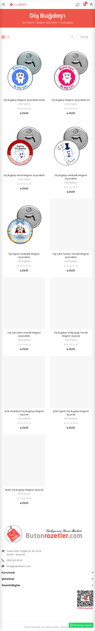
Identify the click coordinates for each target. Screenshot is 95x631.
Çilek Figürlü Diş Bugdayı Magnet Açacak (71, 413)
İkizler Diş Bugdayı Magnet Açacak (24, 489)
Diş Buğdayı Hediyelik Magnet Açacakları (70, 177)
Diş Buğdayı (70, 182)
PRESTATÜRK (65, 627)
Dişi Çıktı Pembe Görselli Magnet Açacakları (71, 255)
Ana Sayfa (24, 103)
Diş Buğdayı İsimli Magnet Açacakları (24, 175)
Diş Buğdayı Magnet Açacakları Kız (71, 100)
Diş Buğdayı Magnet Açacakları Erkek (24, 100)
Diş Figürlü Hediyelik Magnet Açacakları (24, 255)
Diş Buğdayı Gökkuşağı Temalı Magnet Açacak (71, 334)
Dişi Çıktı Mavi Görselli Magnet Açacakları (24, 334)
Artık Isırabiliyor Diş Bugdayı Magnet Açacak (24, 413)
